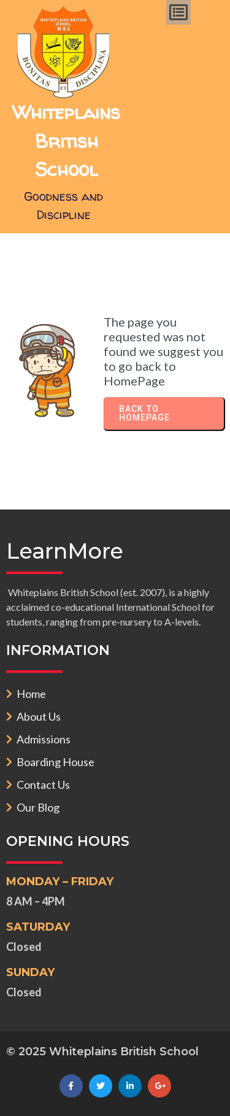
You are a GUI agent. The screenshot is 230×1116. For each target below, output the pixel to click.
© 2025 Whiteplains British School (102, 1051)
